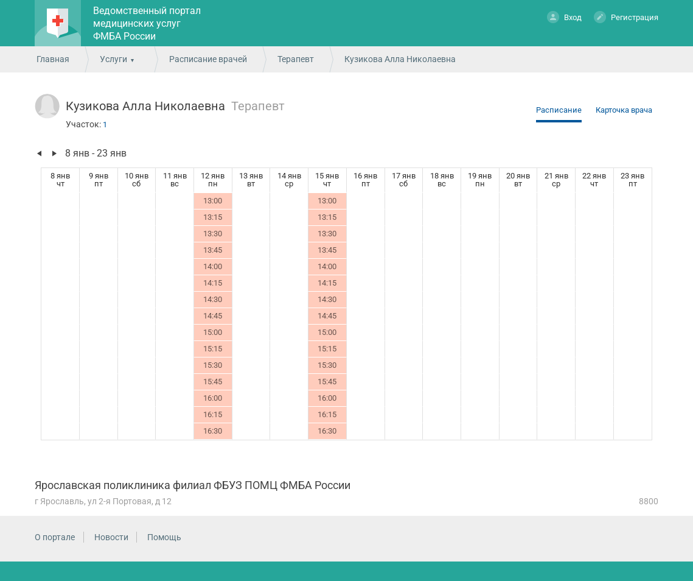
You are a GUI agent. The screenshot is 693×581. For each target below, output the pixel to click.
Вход (564, 16)
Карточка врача (624, 109)
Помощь (164, 537)
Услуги (113, 59)
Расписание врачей (208, 59)
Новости (111, 537)
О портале (55, 537)
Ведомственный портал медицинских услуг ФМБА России (147, 23)
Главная (53, 59)
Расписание (559, 109)
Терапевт (295, 59)
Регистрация (626, 16)
